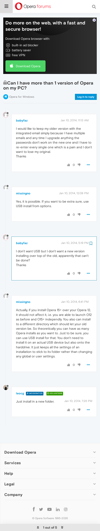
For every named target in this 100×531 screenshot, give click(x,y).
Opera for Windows (21, 83)
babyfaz (22, 107)
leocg (20, 380)
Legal (9, 471)
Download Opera (28, 53)
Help (8, 460)
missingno (23, 180)
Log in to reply (85, 83)
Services (12, 449)
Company (13, 481)
